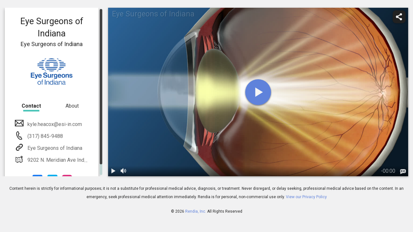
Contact (31, 106)
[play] (258, 92)
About (72, 106)
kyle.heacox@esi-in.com (54, 124)
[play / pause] (113, 171)
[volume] (123, 171)
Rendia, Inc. (195, 211)
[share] (399, 16)
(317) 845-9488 (44, 136)
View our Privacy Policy (306, 197)
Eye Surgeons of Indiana (54, 148)
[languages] (403, 172)
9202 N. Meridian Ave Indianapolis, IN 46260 (77, 160)
